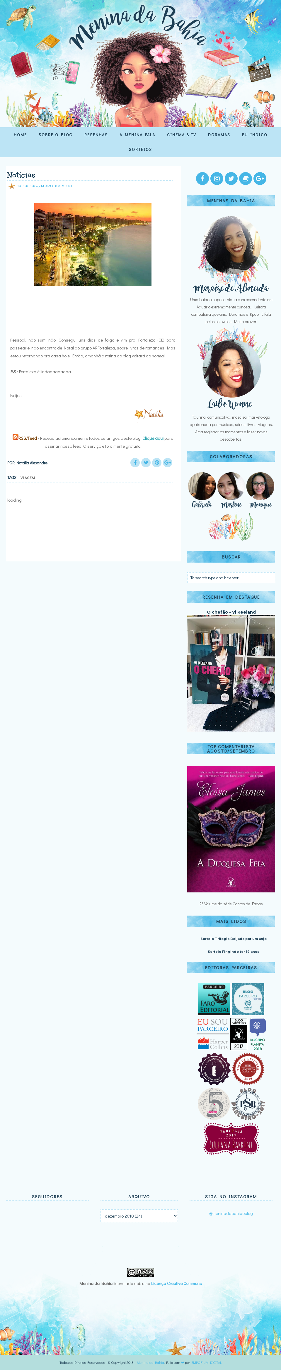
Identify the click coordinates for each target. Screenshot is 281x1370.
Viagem (28, 477)
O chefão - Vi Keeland (231, 612)
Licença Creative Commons (176, 1283)
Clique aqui (153, 438)
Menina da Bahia (150, 1362)
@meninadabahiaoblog (231, 1213)
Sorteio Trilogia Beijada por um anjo (233, 939)
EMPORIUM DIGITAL (206, 1362)
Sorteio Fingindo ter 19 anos (233, 952)
